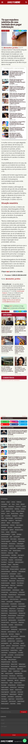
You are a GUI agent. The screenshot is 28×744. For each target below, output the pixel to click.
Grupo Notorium (22, 629)
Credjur (13, 534)
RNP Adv (16, 680)
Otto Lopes (23, 671)
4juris (15, 587)
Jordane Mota (19, 641)
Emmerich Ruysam (12, 615)
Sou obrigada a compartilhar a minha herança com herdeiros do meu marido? (17, 123)
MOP (2, 657)
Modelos (8, 511)
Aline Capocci (21, 555)
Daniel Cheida (21, 604)
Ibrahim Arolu (4, 634)
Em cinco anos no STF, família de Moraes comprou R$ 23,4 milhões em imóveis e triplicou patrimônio (6, 329)
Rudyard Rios (19, 585)
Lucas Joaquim (13, 573)
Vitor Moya (10, 587)
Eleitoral (22, 504)
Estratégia (19, 534)
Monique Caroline (19, 529)
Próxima (24, 416)
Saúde (2, 518)
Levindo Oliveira (14, 650)
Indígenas (17, 634)
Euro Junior (10, 527)
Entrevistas (3, 527)
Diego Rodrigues (9, 518)
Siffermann (3, 587)
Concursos (18, 506)
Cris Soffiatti (7, 515)
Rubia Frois (12, 585)
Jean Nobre (3, 641)
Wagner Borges (21, 701)
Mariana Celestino (17, 550)
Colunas (3, 601)
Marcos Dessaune (12, 659)
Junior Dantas (16, 643)
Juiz (10, 643)
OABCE (9, 671)
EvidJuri (9, 564)
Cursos (2, 511)
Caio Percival (4, 560)
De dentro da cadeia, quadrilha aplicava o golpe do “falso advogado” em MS (16, 464)
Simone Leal (20, 692)
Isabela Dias (22, 636)
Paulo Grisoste (4, 675)
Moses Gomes (4, 668)
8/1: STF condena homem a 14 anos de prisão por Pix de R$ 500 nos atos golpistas (7, 369)
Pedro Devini (13, 578)
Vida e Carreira (19, 525)
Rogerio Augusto (4, 585)
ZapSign (19, 703)
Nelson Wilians (19, 576)
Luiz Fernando (17, 536)
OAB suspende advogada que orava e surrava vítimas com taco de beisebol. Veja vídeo (17, 95)
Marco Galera (13, 539)
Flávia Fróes (21, 622)
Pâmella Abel (10, 680)
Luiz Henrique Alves (19, 655)
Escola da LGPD (19, 617)
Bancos (20, 557)
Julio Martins (3, 506)
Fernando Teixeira (5, 622)
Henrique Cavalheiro (14, 569)
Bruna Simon (10, 597)
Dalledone (23, 509)
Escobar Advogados (20, 546)
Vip (9, 504)
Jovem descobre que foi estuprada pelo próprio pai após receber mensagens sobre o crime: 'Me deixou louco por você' (17, 477)
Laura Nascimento (5, 648)
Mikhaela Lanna (22, 666)
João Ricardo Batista (5, 571)
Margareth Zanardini (5, 661)
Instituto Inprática (5, 636)
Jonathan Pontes (11, 641)
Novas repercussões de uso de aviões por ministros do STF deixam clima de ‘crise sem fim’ (20, 329)
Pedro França (20, 675)
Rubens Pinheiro (4, 689)
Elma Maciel (3, 615)
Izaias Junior (18, 638)
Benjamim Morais (12, 594)
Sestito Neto (13, 692)
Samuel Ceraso (18, 689)
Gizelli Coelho (13, 548)
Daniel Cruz (11, 546)
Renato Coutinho (17, 682)
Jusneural (8, 645)
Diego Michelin (4, 608)
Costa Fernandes (5, 604)
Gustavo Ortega (4, 569)
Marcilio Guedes (17, 657)
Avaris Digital (4, 594)
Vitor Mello (14, 541)
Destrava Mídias (22, 606)
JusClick (2, 645)
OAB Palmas (4, 671)
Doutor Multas (4, 611)
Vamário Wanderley (5, 555)
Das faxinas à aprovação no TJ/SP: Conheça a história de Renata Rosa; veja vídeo (20, 369)
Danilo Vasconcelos (5, 606)
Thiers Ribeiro (11, 696)
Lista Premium (4, 652)
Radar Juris (22, 680)
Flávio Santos (4, 624)
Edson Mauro (21, 611)
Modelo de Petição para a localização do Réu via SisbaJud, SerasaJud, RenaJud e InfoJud (17, 81)
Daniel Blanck (4, 546)
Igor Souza (11, 634)
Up (2, 509)
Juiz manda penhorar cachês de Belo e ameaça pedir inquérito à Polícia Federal (17, 129)
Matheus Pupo (22, 664)
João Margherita (4, 643)
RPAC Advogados (15, 522)
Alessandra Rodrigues (6, 590)
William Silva (13, 532)
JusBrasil (11, 529)
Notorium (21, 515)
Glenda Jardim (14, 629)
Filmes (13, 511)
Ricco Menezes (20, 583)
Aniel (22, 590)
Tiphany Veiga (18, 696)
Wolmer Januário (4, 703)
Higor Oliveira (18, 520)
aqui (8, 271)
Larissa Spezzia (22, 571)
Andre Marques (16, 590)
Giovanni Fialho (14, 627)
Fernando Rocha (21, 620)
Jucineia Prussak (4, 536)
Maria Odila (14, 661)
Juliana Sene (14, 571)
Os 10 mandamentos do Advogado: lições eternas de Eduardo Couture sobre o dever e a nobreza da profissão (17, 74)
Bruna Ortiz (3, 597)
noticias (3, 30)
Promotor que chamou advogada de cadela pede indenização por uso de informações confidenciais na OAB (17, 116)
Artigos (8, 502)
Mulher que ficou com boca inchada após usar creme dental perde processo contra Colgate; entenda (17, 101)
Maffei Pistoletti (8, 657)
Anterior (4, 416)
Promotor (3, 680)
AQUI (10, 306)
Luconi (19, 573)
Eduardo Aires (4, 613)
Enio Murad (3, 564)
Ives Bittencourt (10, 638)
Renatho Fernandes (5, 583)
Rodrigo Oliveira (20, 685)
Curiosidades (4, 504)
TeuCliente (3, 696)
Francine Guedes (14, 566)
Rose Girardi (21, 687)
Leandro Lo (11, 520)
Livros (8, 513)
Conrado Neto (10, 601)
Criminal (24, 506)
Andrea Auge (4, 520)
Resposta (13, 583)
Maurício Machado (5, 666)
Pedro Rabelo (4, 678)
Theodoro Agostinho (5, 541)
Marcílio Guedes (14, 513)
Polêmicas (19, 502)
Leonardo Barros (5, 650)
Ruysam (11, 689)
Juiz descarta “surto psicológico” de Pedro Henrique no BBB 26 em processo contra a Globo (16, 135)
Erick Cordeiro (11, 617)
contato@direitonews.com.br (11, 302)
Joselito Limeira (4, 529)
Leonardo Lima (4, 573)
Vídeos (21, 513)
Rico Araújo (3, 685)
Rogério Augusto (4, 687)
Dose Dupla (10, 562)
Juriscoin (3, 513)
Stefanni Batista (13, 694)
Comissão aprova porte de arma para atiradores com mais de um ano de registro (17, 491)
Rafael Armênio (4, 682)
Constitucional (18, 601)
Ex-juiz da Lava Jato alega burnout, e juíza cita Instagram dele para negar (17, 439)
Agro (2, 515)
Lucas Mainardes (12, 652)
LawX (10, 550)
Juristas (22, 643)
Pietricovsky (10, 553)
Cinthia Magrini (20, 543)
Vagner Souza (11, 699)
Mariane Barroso (5, 576)
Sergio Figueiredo (5, 692)
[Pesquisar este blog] (10, 712)
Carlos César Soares (14, 599)
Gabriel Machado (5, 627)
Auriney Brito (21, 592)
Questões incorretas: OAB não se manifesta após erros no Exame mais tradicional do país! (17, 471)
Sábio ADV (20, 694)
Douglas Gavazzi (20, 608)
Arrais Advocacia (13, 592)
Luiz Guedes (10, 655)
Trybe (16, 553)
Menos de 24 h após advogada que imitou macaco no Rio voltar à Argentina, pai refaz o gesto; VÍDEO (17, 108)
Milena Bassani (21, 539)
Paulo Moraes (12, 675)
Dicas (13, 504)
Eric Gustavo (4, 617)
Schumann (12, 525)
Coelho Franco (23, 599)
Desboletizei (14, 606)
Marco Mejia (3, 659)
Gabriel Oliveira (4, 548)
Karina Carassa (15, 645)
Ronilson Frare (13, 687)
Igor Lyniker (23, 569)
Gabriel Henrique (18, 624)
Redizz (11, 682)
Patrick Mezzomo (18, 673)
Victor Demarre (12, 701)
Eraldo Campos (21, 615)
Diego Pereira (12, 608)
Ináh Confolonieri (14, 636)
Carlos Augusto (4, 599)
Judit (11, 536)
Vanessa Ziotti (4, 701)
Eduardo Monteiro (13, 613)
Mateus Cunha (14, 664)
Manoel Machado (5, 539)
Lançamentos (11, 506)
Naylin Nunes (20, 668)
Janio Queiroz (4, 550)
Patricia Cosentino (9, 673)
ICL (21, 631)
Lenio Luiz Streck (19, 648)
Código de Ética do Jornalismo (11, 300)
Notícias (7, 30)
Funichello (11, 624)
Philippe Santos (21, 578)
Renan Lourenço (20, 580)
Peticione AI (3, 553)
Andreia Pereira (4, 557)
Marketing (17, 509)
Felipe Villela (15, 564)
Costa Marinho (13, 604)
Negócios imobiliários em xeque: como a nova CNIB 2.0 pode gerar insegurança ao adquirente (17, 88)
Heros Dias (3, 631)
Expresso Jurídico (12, 620)
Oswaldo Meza (16, 671)
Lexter (20, 650)
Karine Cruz (22, 645)
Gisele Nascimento (5, 629)
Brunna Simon (12, 543)
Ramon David (12, 580)
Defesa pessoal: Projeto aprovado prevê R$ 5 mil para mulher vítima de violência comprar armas (20, 350)
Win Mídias (14, 555)
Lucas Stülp (3, 655)
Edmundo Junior (12, 611)
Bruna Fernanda (21, 594)
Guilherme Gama (21, 548)
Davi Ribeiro (3, 562)
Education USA (22, 613)
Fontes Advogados (5, 566)
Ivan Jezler (3, 638)
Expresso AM (4, 620)
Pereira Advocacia (13, 678)
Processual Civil (22, 678)
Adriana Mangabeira (5, 534)
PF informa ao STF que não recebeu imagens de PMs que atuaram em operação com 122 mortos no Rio (7, 349)
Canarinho (11, 560)
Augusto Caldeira (13, 557)
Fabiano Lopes (17, 527)
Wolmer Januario (18, 518)
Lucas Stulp (20, 652)
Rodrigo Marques (11, 685)
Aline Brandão (4, 543)
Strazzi (17, 504)
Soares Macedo (4, 694)
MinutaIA (12, 576)
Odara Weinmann (5, 578)
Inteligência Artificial (8, 509)
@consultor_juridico (11, 48)
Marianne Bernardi (5, 664)
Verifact (7, 532)
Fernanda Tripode (20, 511)
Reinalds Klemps (4, 525)
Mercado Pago (14, 666)
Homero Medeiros (12, 631)
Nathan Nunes (12, 668)
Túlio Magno (4, 699)
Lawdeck (13, 648)
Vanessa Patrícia (19, 699)
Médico (8, 522)
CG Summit (17, 597)
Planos (2, 532)
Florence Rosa (14, 622)
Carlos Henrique (18, 560)
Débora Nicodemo (19, 562)
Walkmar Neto (22, 541)
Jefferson (3, 522)
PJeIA (2, 673)
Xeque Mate (12, 703)
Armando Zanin (4, 592)
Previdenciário (4, 580)
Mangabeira (14, 515)
